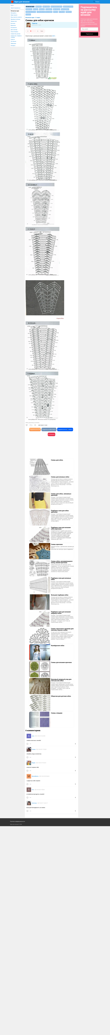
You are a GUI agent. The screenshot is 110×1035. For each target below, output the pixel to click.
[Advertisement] (38, 449)
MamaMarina (35, 776)
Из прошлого (14, 27)
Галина (33, 749)
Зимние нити (14, 21)
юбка (27, 422)
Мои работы (13, 13)
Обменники (13, 43)
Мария (33, 762)
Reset (42, 31)
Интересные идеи (15, 10)
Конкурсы (13, 45)
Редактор (34, 23)
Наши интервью (14, 31)
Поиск (97, 1)
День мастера (14, 29)
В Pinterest (51, 434)
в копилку (36, 422)
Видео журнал (14, 15)
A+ (37, 31)
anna (33, 736)
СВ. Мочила (13, 41)
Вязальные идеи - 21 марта (33, 17)
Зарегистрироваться (15, 8)
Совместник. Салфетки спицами (16, 36)
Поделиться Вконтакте (49, 429)
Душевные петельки (15, 19)
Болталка (13, 23)
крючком (31, 422)
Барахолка (13, 25)
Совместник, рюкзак (15, 33)
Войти (12, 5)
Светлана (34, 803)
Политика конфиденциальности (17, 821)
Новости (13, 39)
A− (28, 31)
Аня (33, 789)
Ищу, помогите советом (16, 17)
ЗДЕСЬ (53, 35)
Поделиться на (65, 429)
